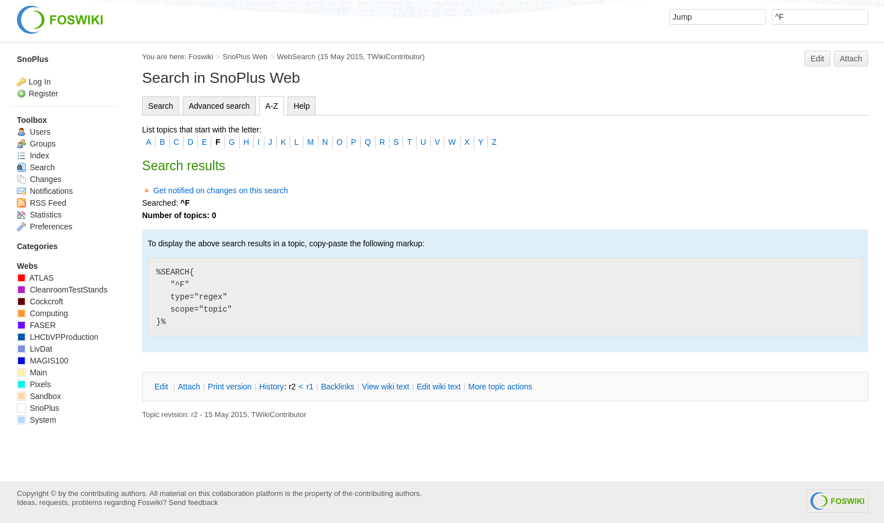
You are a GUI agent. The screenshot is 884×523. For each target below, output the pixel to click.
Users (33, 131)
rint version (230, 386)
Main (32, 372)
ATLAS (35, 277)
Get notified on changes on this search (220, 190)
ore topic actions (500, 386)
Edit (817, 58)
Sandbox (39, 396)
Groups (36, 143)
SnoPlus (32, 59)
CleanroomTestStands (62, 289)
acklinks (337, 386)
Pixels (34, 384)
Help (302, 105)
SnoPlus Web (245, 56)
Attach (851, 58)
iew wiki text (385, 386)
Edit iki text (439, 386)
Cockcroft (40, 301)
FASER (36, 325)
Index (33, 155)
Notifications (45, 191)
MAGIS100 (42, 360)
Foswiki (200, 56)
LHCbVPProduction (57, 337)
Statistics (39, 214)
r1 (310, 386)
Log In (40, 81)
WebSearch (296, 56)
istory (271, 386)
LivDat (34, 348)
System (36, 419)
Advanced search (219, 105)
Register (43, 93)
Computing (42, 313)
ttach (189, 386)
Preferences (44, 226)
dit (162, 386)
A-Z (272, 105)
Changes (39, 179)
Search (160, 105)
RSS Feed (41, 202)
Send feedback (193, 502)
